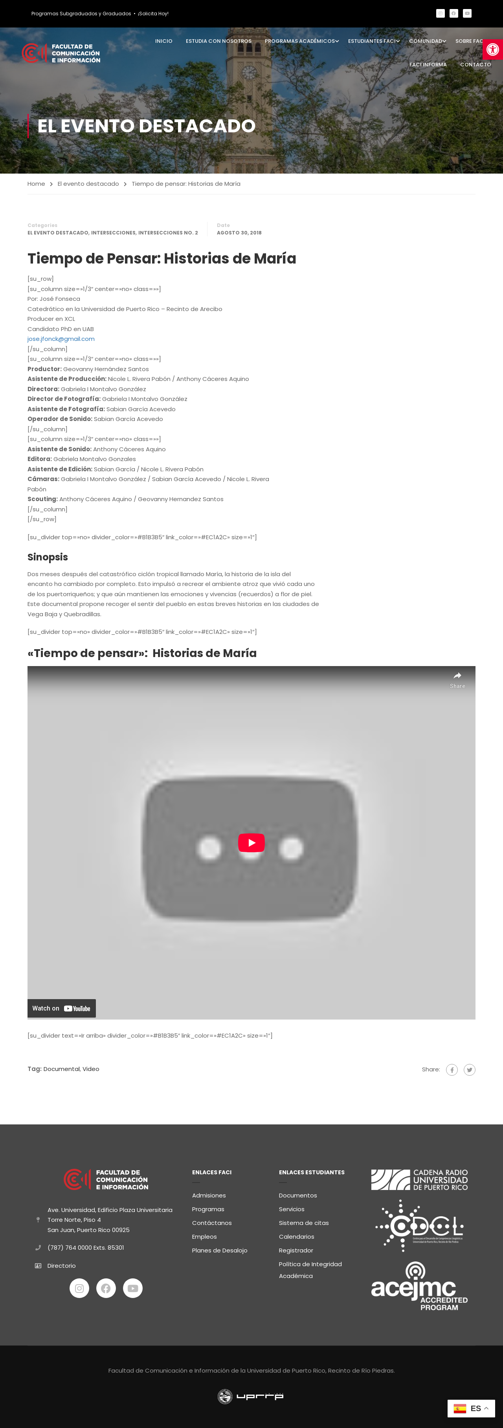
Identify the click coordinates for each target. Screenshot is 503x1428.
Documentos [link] (298, 1194)
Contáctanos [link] (212, 1221)
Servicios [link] (292, 1208)
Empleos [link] (204, 1235)
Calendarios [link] (296, 1235)
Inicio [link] (164, 41)
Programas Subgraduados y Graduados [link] (81, 13)
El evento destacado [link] (88, 183)
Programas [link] (208, 1208)
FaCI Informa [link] (428, 64)
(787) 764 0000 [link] (70, 1246)
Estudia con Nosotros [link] (219, 41)
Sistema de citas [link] (304, 1221)
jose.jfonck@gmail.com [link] (61, 339)
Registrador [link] (296, 1249)
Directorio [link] (62, 1264)
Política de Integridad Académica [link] (310, 1269)
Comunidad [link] (425, 41)
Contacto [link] (475, 64)
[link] (493, 49)
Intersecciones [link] (113, 232)
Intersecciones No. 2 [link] (168, 232)
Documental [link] (62, 1069)
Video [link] (91, 1069)
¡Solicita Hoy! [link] (153, 13)
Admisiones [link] (209, 1194)
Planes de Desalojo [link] (220, 1249)
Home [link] (36, 183)
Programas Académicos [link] (300, 41)
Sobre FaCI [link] (470, 41)
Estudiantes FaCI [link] (372, 41)
